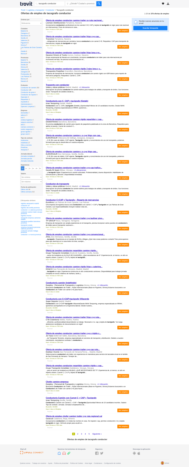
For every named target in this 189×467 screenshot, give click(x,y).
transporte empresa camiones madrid (31, 218)
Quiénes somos (25, 463)
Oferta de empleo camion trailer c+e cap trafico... (74, 168)
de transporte (57, 184)
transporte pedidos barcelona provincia (30, 222)
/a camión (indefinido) (61, 283)
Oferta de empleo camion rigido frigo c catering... (74, 267)
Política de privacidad (61, 463)
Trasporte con (57, 85)
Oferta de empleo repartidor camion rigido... (71, 250)
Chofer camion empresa (57, 382)
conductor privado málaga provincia (29, 231)
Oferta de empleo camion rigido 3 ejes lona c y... (73, 69)
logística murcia (26, 215)
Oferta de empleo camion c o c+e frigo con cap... (74, 135)
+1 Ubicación (84, 87)
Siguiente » (97, 434)
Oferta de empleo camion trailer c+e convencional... (75, 234)
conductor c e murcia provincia (31, 234)
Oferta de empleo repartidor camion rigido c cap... (74, 366)
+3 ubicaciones (80, 170)
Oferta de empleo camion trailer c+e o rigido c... (73, 333)
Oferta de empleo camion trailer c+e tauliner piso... (75, 218)
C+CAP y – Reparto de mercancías (72, 200)
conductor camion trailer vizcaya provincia (31, 212)
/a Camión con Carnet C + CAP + (71, 398)
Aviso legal (88, 463)
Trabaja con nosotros (39, 463)
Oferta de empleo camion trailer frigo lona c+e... (73, 53)
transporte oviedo (26, 225)
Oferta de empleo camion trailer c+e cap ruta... (73, 349)
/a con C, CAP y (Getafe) (67, 101)
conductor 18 (25, 205)
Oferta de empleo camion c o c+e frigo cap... (72, 152)
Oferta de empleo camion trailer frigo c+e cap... (73, 36)
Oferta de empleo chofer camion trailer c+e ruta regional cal (74, 416)
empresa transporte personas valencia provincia (30, 228)
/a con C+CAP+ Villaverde (67, 299)
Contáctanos (98, 463)
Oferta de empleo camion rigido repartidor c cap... (74, 119)
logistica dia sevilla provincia (30, 207)
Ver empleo (123, 30)
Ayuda (50, 463)
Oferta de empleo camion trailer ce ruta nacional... (74, 20)
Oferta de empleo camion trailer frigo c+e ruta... (73, 317)
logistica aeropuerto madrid (30, 203)
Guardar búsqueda (150, 28)
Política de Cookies (76, 463)
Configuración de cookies (112, 463)
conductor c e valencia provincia (31, 210)
